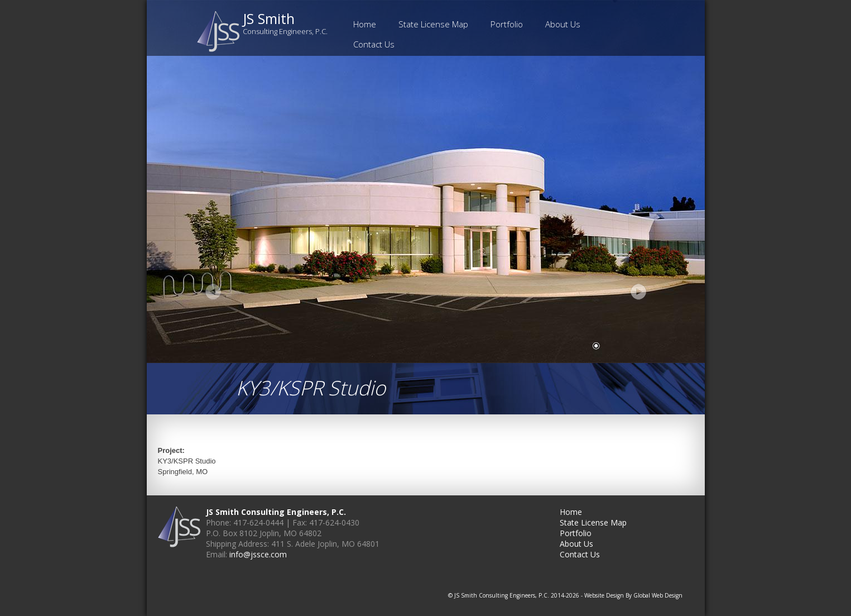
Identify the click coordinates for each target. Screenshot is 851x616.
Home (364, 24)
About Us (562, 24)
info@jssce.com (258, 554)
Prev (213, 291)
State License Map (433, 24)
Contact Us (374, 44)
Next (637, 291)
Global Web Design (657, 595)
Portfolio (507, 24)
